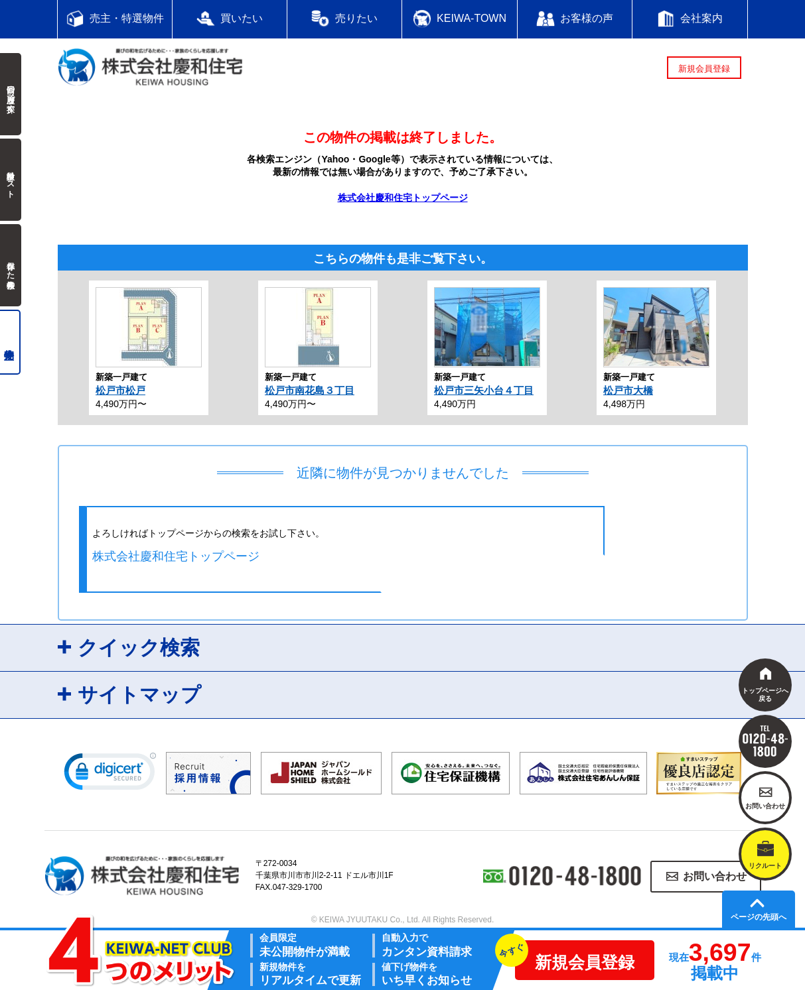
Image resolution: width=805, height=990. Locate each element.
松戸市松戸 (120, 390)
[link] (110, 774)
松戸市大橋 (628, 390)
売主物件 (10, 342)
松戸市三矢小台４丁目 (484, 390)
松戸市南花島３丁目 (309, 390)
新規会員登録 (704, 69)
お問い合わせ (715, 876)
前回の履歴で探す (10, 94)
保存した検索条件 (10, 265)
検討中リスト (10, 180)
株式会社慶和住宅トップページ (403, 197)
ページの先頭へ (758, 917)
